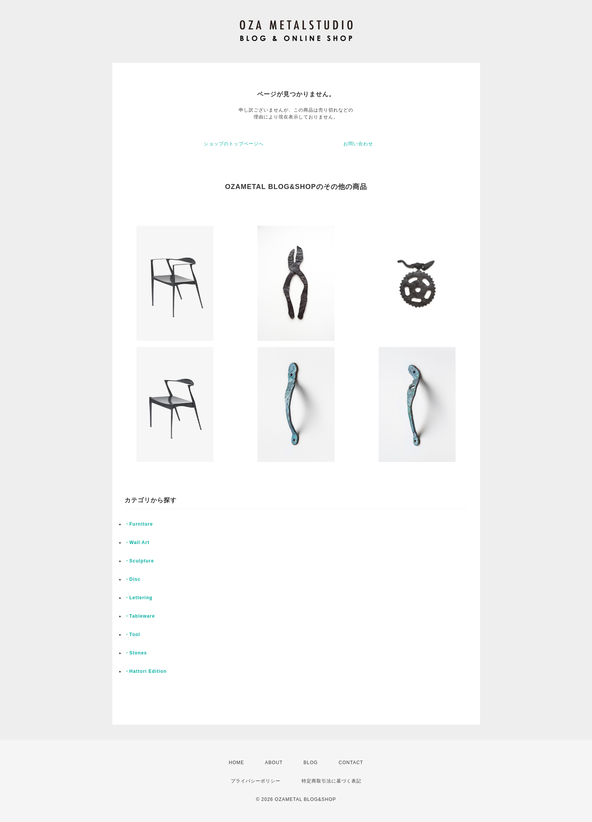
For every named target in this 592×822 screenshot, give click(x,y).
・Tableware (140, 616)
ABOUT (273, 762)
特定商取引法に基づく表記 (331, 781)
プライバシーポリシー (255, 781)
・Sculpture (139, 561)
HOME (236, 762)
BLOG (310, 762)
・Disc (133, 579)
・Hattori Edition (146, 671)
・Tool (132, 634)
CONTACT (351, 762)
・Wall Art (137, 542)
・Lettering (139, 597)
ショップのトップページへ (234, 143)
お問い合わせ (358, 143)
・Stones (136, 653)
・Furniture (139, 524)
